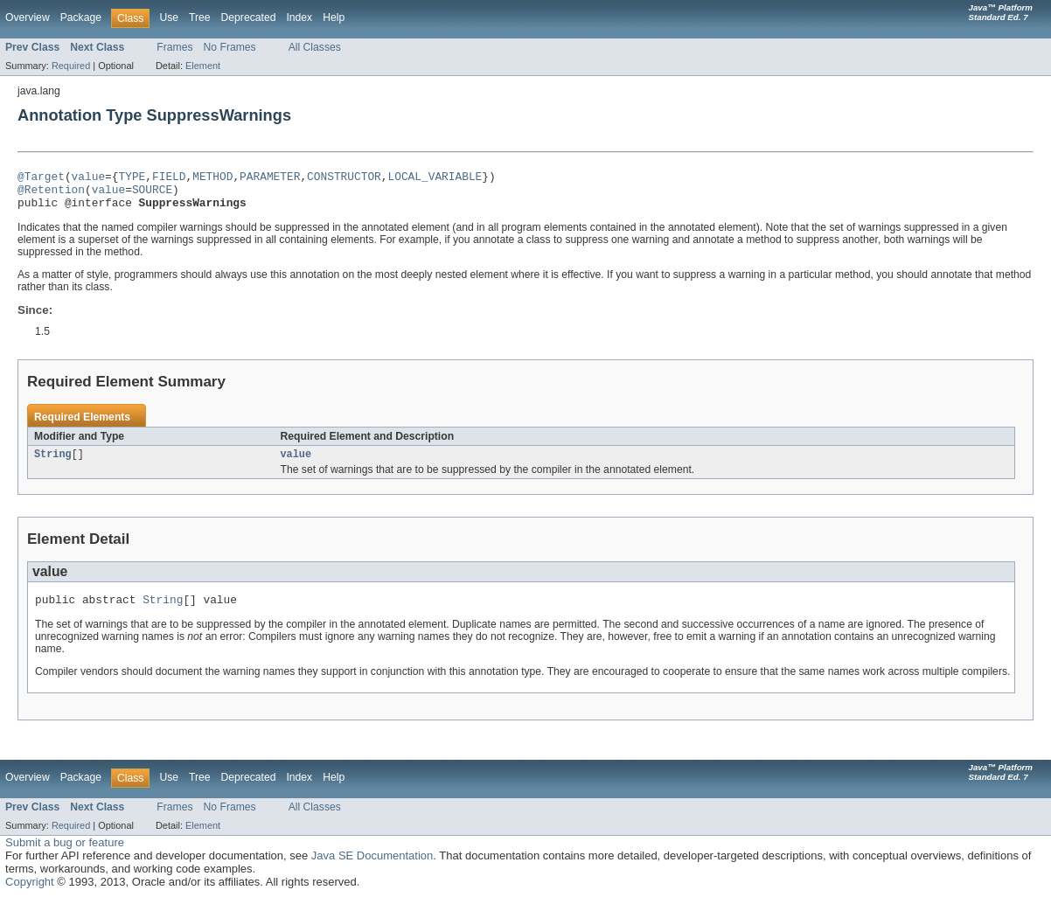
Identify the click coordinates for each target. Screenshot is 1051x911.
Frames (174, 47)
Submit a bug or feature (64, 854)
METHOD (212, 178)
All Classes (315, 47)
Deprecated (248, 17)
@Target (41, 178)
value (88, 178)
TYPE (131, 178)
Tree (200, 17)
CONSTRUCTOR (344, 178)
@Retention (51, 194)
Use (168, 17)
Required (71, 65)
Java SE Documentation (372, 867)
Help (334, 17)
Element (202, 65)
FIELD (168, 178)
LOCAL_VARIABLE (434, 178)
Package (80, 17)
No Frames (230, 47)
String (53, 463)
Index (299, 17)
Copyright (29, 894)
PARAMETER (270, 178)
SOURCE (152, 194)
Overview (27, 17)
